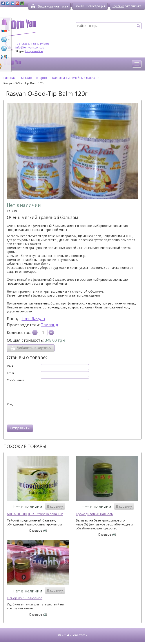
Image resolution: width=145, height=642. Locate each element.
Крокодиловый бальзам (94, 514)
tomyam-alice (34, 51)
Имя (10, 366)
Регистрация (95, 6)
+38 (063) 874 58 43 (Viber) (32, 44)
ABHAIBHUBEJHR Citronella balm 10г (35, 514)
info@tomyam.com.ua (29, 47)
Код (10, 404)
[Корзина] (33, 6)
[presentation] (40, 414)
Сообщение (15, 380)
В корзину (55, 506)
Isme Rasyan (33, 318)
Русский (118, 6)
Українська (133, 6)
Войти (79, 6)
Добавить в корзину (30, 348)
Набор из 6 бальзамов (24, 598)
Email (10, 373)
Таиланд (49, 324)
